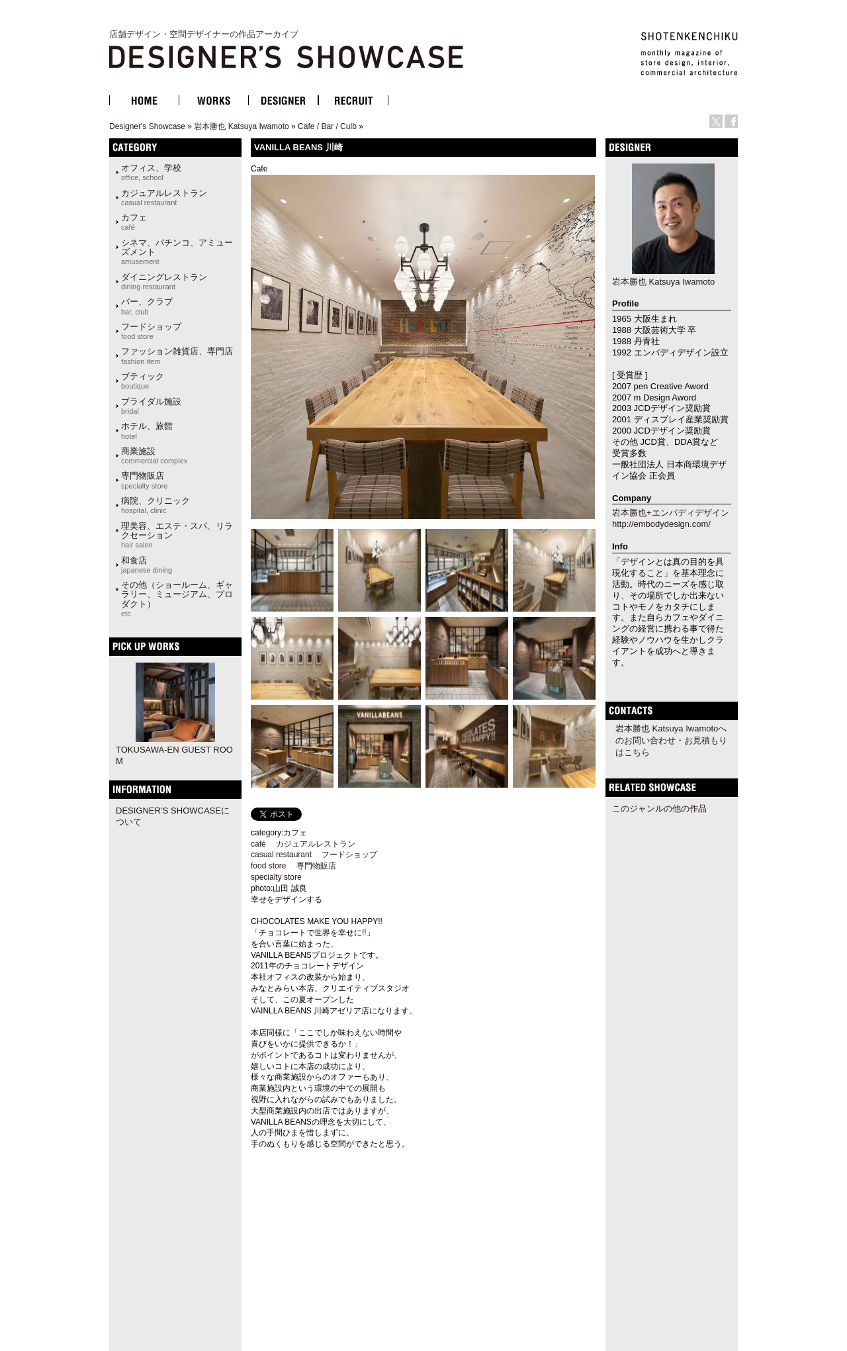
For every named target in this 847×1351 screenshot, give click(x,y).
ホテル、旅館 (147, 430)
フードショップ (151, 331)
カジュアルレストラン (164, 197)
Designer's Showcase (147, 126)
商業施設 (154, 455)
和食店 (146, 564)
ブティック (142, 380)
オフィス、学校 (151, 172)
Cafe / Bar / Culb (327, 126)
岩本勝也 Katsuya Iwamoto (241, 126)
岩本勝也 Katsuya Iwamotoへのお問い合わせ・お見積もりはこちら (671, 740)
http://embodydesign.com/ (661, 524)
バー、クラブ (147, 306)
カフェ (134, 221)
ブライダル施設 (151, 405)
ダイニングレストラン (164, 281)
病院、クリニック (155, 505)
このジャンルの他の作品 (659, 809)
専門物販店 (144, 480)
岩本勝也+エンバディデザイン (670, 513)
